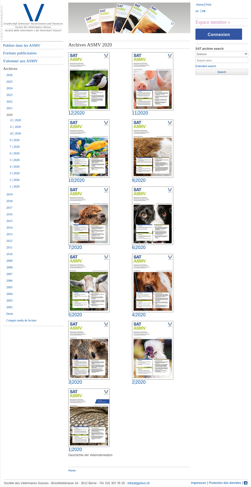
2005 (9, 287)
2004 (9, 294)
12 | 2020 (15, 120)
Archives (10, 68)
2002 (9, 307)
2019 (9, 194)
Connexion (219, 34)
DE (197, 11)
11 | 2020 (15, 127)
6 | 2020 (14, 153)
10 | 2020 (15, 133)
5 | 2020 (14, 160)
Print (208, 4)
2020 (9, 115)
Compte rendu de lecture (21, 320)
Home (200, 4)
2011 (9, 247)
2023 (9, 95)
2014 (9, 227)
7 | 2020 (14, 146)
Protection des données (225, 483)
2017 (9, 207)
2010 (9, 254)
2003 (9, 300)
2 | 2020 (14, 180)
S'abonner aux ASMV (20, 61)
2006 (9, 280)
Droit (9, 314)
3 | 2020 (14, 173)
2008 (9, 267)
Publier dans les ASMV (22, 45)
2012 (9, 241)
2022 (9, 101)
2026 (9, 75)
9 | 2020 (14, 140)
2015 (9, 221)
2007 (9, 274)
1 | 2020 (14, 186)
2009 (9, 261)
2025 (9, 81)
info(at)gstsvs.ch (138, 483)
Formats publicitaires (20, 53)
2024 (9, 88)
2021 (9, 108)
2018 (9, 201)
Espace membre (211, 22)
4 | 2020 (14, 166)
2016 (9, 214)
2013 (9, 234)
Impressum (198, 483)
